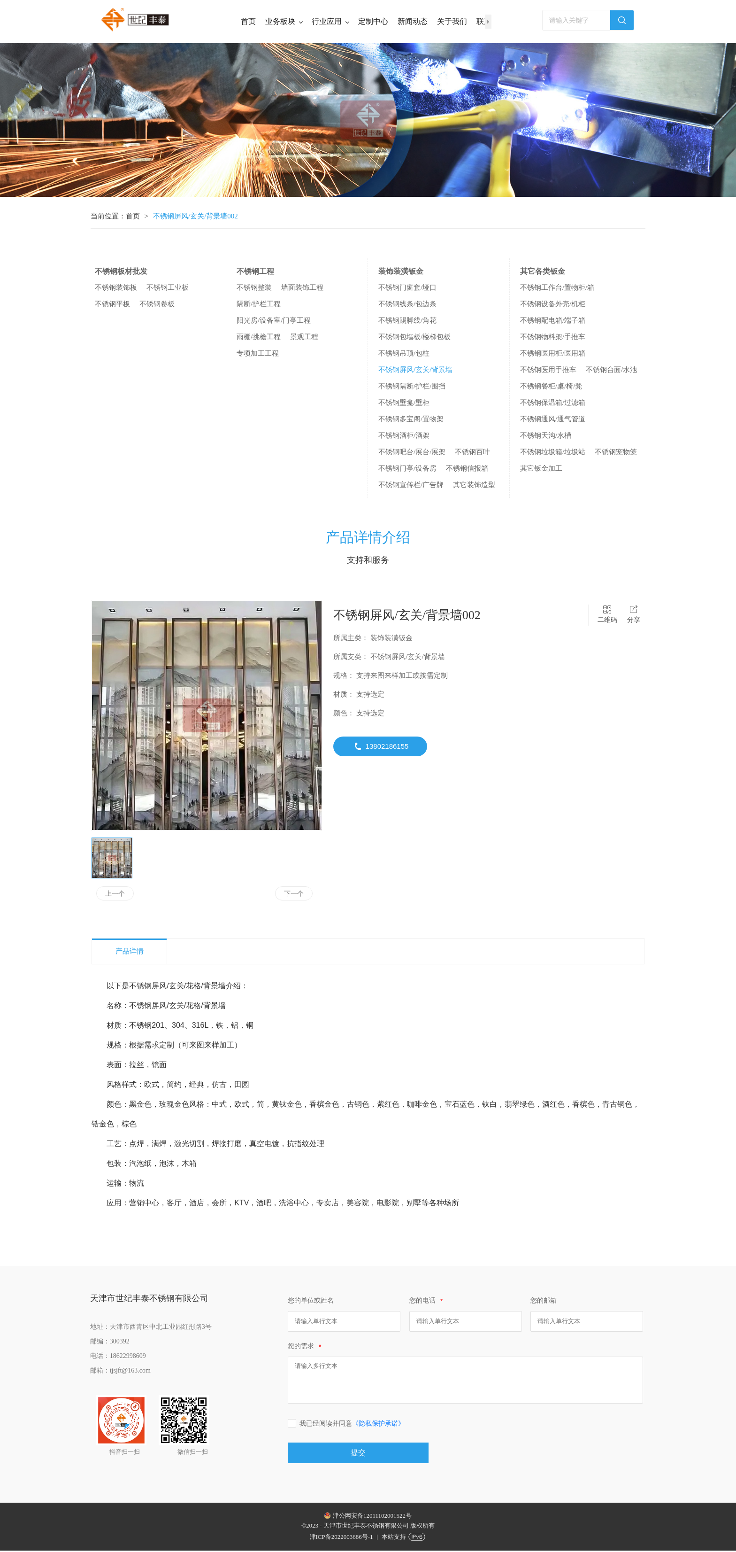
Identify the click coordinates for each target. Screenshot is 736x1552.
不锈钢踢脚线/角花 (407, 322)
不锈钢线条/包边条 (407, 305)
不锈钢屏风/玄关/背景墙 (415, 371)
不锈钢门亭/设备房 (407, 469)
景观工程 (304, 338)
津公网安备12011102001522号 (372, 1517)
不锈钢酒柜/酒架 (403, 437)
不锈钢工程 (255, 273)
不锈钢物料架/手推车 (552, 338)
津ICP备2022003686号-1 (341, 1538)
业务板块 (283, 21)
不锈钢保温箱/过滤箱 (552, 404)
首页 (248, 21)
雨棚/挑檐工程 (259, 338)
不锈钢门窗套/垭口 (407, 289)
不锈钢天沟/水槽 (545, 437)
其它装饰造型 (474, 486)
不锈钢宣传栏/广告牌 (411, 486)
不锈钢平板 (112, 305)
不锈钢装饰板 (116, 289)
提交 (358, 1454)
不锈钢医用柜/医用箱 (552, 354)
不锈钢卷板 (157, 305)
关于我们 (452, 21)
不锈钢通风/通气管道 (552, 420)
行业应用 (330, 21)
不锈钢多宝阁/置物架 (411, 420)
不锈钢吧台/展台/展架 (411, 453)
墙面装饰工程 (302, 289)
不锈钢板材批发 (121, 273)
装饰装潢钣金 (400, 273)
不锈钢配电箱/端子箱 (552, 322)
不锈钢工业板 (167, 289)
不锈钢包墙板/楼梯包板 (414, 338)
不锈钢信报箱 (467, 469)
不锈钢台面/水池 (611, 371)
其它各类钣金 (542, 273)
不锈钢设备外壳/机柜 (552, 305)
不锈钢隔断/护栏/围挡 (411, 387)
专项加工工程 (258, 354)
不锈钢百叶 (472, 453)
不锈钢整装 (254, 289)
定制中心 (373, 21)
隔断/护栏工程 (259, 305)
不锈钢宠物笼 (616, 453)
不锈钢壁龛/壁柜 (403, 404)
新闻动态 (413, 21)
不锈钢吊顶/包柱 (403, 354)
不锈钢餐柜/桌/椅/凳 (551, 387)
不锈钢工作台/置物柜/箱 (557, 289)
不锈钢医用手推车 (548, 371)
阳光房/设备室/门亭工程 (274, 322)
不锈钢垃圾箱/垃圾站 (552, 453)
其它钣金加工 (541, 469)
